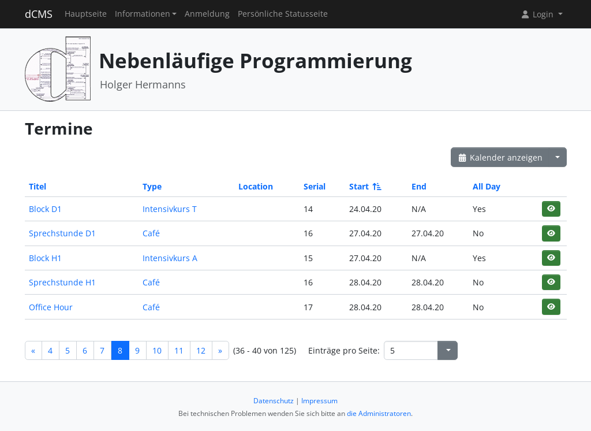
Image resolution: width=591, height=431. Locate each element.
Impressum (319, 401)
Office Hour (51, 307)
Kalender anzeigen (500, 157)
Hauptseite (86, 13)
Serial (315, 186)
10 (157, 350)
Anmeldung (207, 13)
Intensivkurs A (170, 257)
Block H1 (45, 257)
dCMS (39, 14)
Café (151, 233)
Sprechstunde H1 (62, 282)
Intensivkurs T (170, 208)
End (419, 186)
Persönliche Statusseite (283, 13)
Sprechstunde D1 (62, 233)
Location (255, 186)
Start (364, 186)
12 (200, 350)
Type (152, 186)
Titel (37, 186)
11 (179, 350)
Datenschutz (273, 401)
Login (538, 14)
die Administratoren (379, 413)
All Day (486, 186)
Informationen (142, 13)
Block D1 (45, 208)
